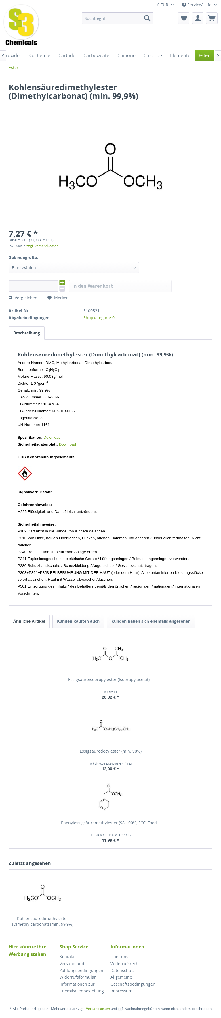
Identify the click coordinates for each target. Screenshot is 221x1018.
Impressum (121, 991)
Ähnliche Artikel (29, 621)
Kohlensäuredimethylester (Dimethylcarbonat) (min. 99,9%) (42, 921)
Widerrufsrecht (125, 963)
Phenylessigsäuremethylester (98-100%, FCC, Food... (110, 822)
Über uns (119, 956)
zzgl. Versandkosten (42, 246)
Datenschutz (122, 970)
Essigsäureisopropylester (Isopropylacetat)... (110, 679)
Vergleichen (23, 297)
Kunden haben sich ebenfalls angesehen (150, 621)
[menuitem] (118, 18)
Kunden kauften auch (78, 621)
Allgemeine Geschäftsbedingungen (132, 980)
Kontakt (67, 956)
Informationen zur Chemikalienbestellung (82, 987)
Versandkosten (98, 1008)
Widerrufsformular (78, 977)
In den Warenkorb (120, 285)
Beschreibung (26, 333)
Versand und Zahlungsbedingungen (81, 967)
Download (51, 437)
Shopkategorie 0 (99, 317)
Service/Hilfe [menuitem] (197, 4)
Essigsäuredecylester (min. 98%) (111, 751)
